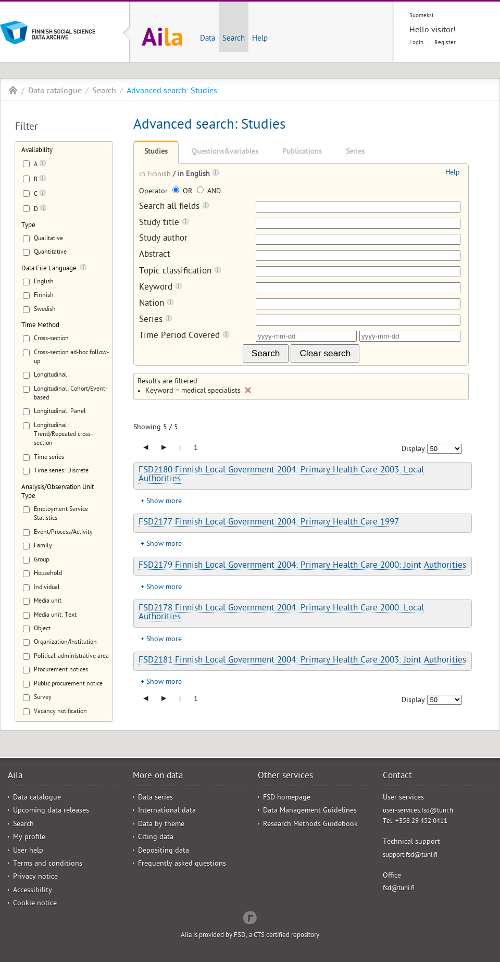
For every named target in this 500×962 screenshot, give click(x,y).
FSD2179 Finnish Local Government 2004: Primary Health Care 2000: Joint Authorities (302, 566)
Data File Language (49, 269)
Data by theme (161, 824)
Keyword (160, 288)
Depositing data (163, 851)
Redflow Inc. (250, 916)
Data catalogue (55, 91)
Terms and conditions (47, 864)
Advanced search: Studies (172, 91)
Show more (164, 501)
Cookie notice (35, 903)
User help (28, 851)
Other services (285, 776)
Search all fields (174, 207)
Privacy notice (35, 877)
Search (233, 39)
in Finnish (156, 174)
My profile (29, 837)
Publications (302, 152)
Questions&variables (225, 152)
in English (195, 174)
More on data (158, 776)
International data (167, 811)
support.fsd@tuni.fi (410, 855)
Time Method (40, 326)
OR (183, 192)
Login (416, 43)
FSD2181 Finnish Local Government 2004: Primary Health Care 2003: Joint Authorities (302, 661)
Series (355, 152)
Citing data (155, 837)
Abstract (154, 255)
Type (28, 226)
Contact (397, 776)
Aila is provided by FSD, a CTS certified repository (250, 936)
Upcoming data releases (51, 811)
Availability (37, 151)
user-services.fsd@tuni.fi (418, 811)
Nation (156, 304)
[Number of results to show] (444, 449)
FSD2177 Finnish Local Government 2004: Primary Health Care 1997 (269, 523)
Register (445, 43)
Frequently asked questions (182, 864)
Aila (13, 90)
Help (260, 39)
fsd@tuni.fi (399, 889)
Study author (163, 239)
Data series (155, 798)
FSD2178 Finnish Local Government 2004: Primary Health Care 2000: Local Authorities (281, 613)
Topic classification (180, 272)
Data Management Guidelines (310, 811)
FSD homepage (286, 798)
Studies (156, 152)
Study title (164, 223)
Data (207, 39)
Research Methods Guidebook (310, 824)
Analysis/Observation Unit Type (57, 492)
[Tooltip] (42, 165)
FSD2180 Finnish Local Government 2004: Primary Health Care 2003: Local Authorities (281, 475)
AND (209, 192)
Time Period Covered (184, 336)
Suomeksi (421, 16)
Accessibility (32, 890)
